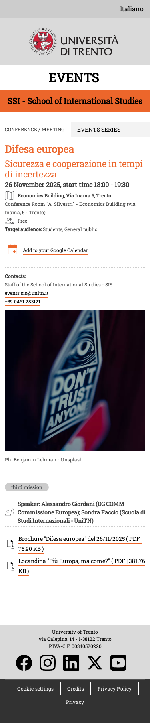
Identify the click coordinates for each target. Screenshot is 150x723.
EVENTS (75, 77)
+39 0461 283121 (22, 301)
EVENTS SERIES (98, 129)
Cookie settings (35, 688)
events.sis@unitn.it (26, 293)
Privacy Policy (115, 688)
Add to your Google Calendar (55, 250)
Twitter (95, 663)
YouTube (118, 663)
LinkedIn (71, 663)
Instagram (48, 663)
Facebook (24, 663)
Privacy (75, 702)
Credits (75, 688)
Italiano (132, 8)
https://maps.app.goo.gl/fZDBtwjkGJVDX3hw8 (64, 195)
